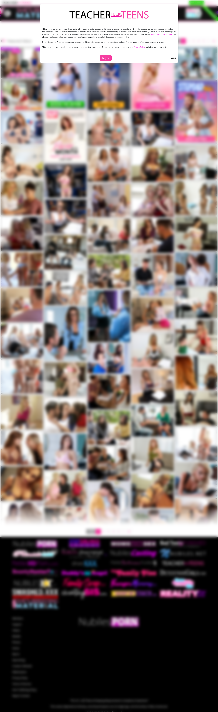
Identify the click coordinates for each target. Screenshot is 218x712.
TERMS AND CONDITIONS (161, 34)
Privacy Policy (139, 47)
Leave (173, 58)
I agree (106, 58)
